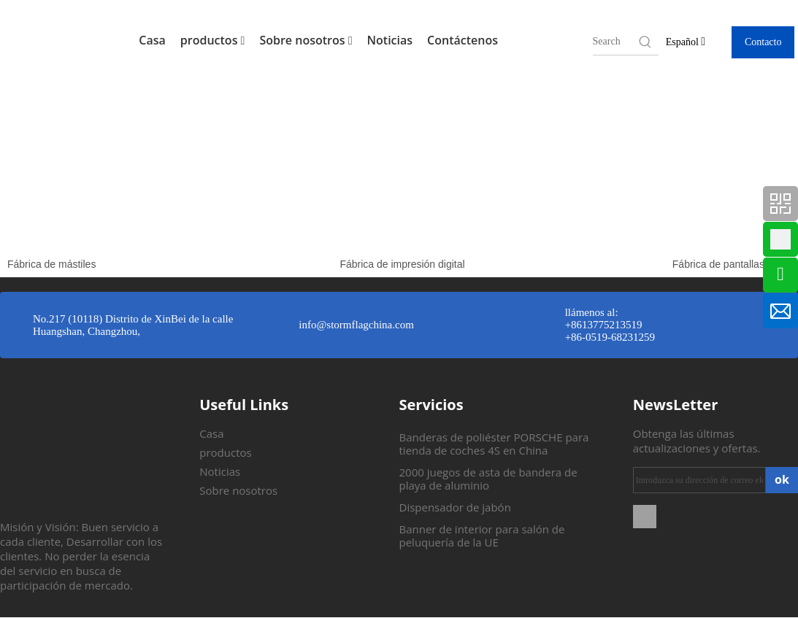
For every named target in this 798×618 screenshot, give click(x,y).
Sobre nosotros (305, 40)
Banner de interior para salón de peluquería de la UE (482, 535)
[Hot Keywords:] (645, 41)
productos (212, 40)
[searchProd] (615, 41)
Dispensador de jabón (455, 507)
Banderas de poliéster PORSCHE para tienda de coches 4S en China (494, 443)
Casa (152, 40)
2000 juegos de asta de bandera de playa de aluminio (488, 479)
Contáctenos (462, 40)
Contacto (763, 41)
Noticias (390, 40)
